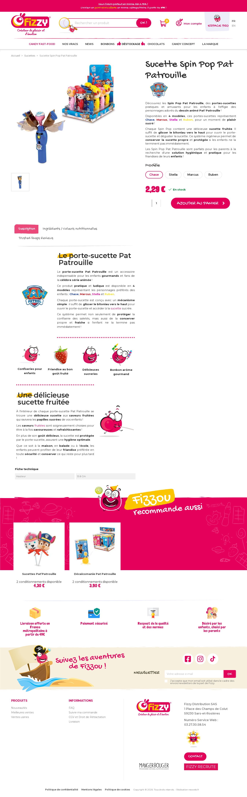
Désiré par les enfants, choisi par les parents (212, 627)
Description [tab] (26, 229)
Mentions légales (91, 789)
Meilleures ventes (22, 712)
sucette (116, 308)
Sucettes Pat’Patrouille (39, 573)
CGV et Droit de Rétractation (87, 717)
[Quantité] (156, 203)
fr (233, 21)
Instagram (200, 658)
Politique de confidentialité (61, 789)
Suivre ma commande (83, 712)
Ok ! (143, 23)
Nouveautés (19, 707)
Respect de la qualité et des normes (153, 625)
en (233, 25)
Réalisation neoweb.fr (187, 789)
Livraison (74, 721)
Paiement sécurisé (94, 623)
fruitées (40, 425)
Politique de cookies (117, 789)
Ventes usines (20, 717)
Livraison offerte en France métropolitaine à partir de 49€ (35, 628)
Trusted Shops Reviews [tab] (36, 238)
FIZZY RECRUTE (201, 767)
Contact (195, 756)
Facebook (187, 658)
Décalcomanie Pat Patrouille (95, 573)
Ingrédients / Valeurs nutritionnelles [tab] (70, 229)
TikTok (212, 658)
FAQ (71, 707)
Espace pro (218, 26)
